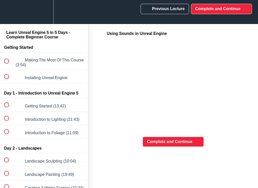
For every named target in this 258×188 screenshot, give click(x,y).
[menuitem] (44, 12)
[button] (9, 12)
